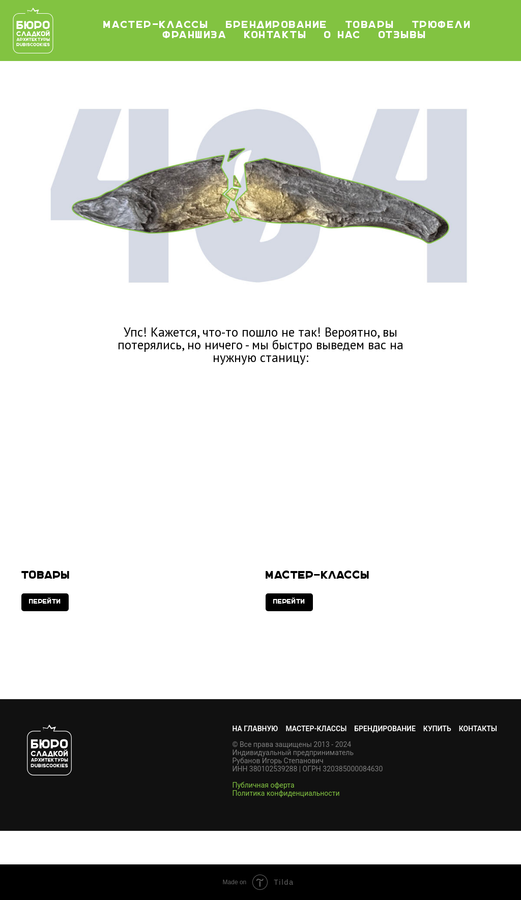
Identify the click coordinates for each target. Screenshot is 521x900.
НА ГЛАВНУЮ (255, 729)
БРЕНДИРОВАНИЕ (385, 729)
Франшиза (195, 36)
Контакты (275, 36)
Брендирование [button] (277, 25)
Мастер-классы (318, 576)
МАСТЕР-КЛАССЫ (315, 729)
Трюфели (442, 25)
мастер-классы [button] (156, 25)
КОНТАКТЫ (478, 729)
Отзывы (403, 36)
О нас (342, 36)
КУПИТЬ (437, 729)
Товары (370, 25)
